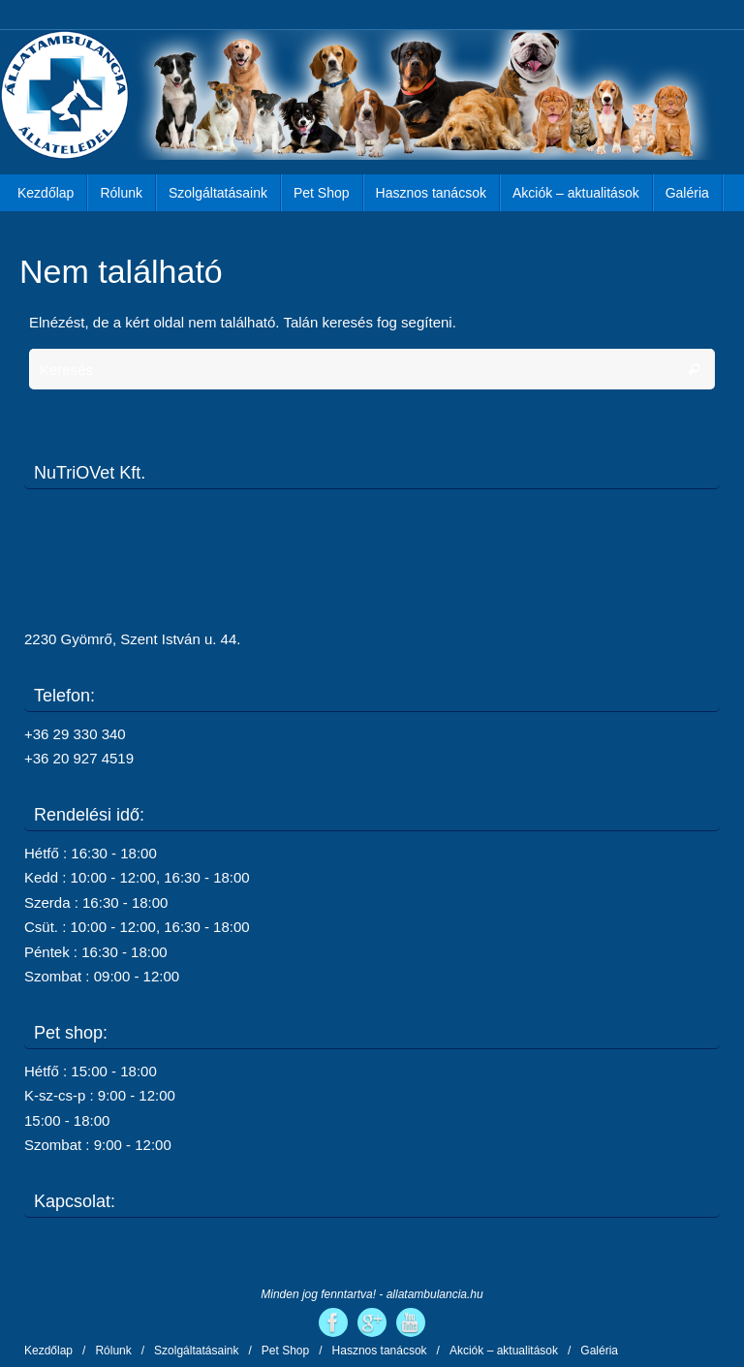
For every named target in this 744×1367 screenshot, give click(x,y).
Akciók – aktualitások (504, 1350)
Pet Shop (285, 1350)
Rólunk (113, 1350)
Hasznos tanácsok (379, 1350)
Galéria (599, 1350)
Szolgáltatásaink (196, 1350)
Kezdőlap (48, 1350)
